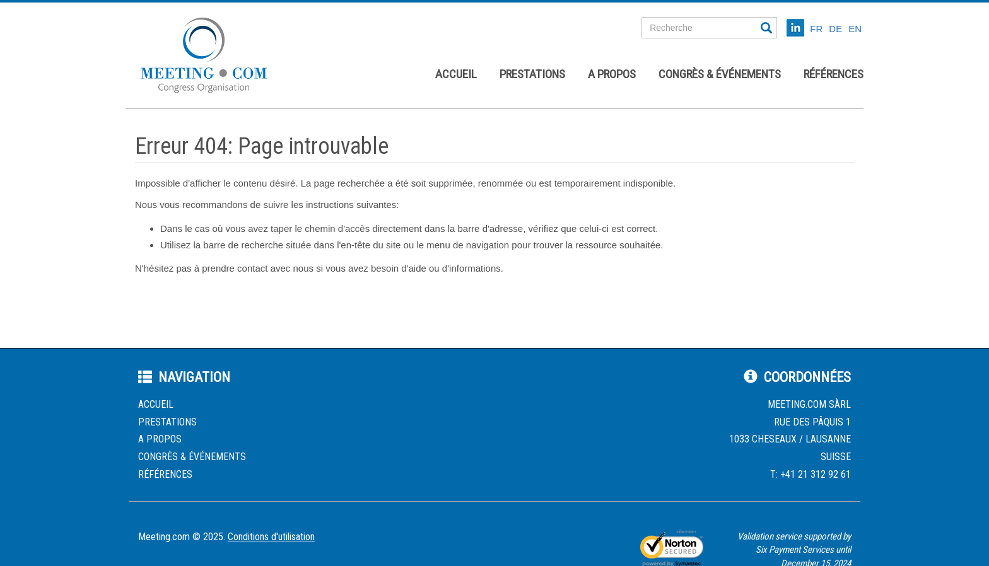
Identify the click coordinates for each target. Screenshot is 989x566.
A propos (612, 74)
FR (816, 28)
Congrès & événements (719, 74)
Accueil (456, 74)
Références (833, 74)
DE (835, 28)
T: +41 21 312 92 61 (810, 474)
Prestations (532, 74)
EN (855, 28)
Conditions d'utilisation (271, 537)
